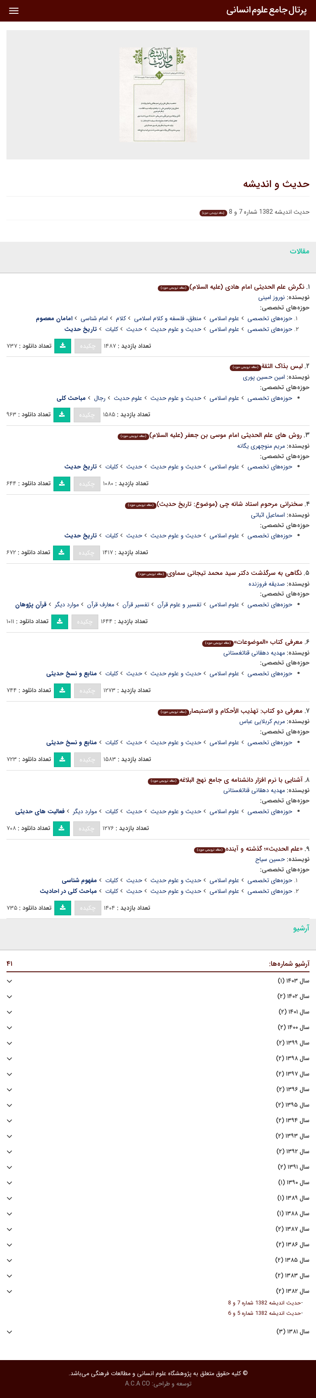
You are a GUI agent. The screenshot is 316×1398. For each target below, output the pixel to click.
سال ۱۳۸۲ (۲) (293, 1291)
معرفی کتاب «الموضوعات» (252, 642)
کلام (121, 318)
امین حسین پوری (264, 377)
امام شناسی (94, 318)
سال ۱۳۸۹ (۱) (293, 1198)
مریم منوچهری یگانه (261, 446)
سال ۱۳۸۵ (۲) (292, 1260)
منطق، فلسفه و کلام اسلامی (167, 318)
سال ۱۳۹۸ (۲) (293, 1058)
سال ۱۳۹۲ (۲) (293, 1151)
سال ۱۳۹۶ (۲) (293, 1089)
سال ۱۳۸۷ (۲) (292, 1229)
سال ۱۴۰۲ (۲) (293, 996)
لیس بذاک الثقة (266, 366)
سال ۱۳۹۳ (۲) (292, 1136)
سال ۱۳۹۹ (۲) (293, 1043)
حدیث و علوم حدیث (175, 329)
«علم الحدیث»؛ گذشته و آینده (248, 849)
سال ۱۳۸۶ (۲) (293, 1244)
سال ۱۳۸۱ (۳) (293, 1331)
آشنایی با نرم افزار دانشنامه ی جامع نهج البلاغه (225, 780)
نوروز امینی (271, 297)
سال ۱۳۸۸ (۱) (293, 1213)
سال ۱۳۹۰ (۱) (294, 1182)
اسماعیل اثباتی (268, 515)
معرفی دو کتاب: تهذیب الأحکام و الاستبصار (230, 711)
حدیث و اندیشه (276, 184)
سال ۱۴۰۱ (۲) (294, 1012)
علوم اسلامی (224, 318)
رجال (100, 398)
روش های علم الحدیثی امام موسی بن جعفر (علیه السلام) (210, 435)
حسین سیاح (270, 859)
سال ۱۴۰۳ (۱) (294, 981)
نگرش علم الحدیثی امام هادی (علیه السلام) (231, 287)
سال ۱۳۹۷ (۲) (293, 1074)
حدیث (134, 329)
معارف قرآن (100, 604)
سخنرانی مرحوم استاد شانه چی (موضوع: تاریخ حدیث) (214, 504)
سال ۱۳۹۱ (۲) (294, 1167)
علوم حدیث (128, 398)
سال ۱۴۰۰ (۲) (294, 1027)
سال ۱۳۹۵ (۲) (292, 1105)
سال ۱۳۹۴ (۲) (293, 1120)
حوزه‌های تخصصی (269, 318)
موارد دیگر (67, 604)
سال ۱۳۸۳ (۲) (292, 1275)
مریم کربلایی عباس (262, 721)
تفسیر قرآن (135, 604)
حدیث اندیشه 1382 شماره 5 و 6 (264, 1313)
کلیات (111, 329)
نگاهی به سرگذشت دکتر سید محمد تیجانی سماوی (218, 573)
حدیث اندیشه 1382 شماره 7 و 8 (264, 1303)
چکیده (88, 346)
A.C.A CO (137, 1384)
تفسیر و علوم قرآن (179, 604)
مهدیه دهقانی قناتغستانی (254, 653)
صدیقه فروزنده (267, 584)
